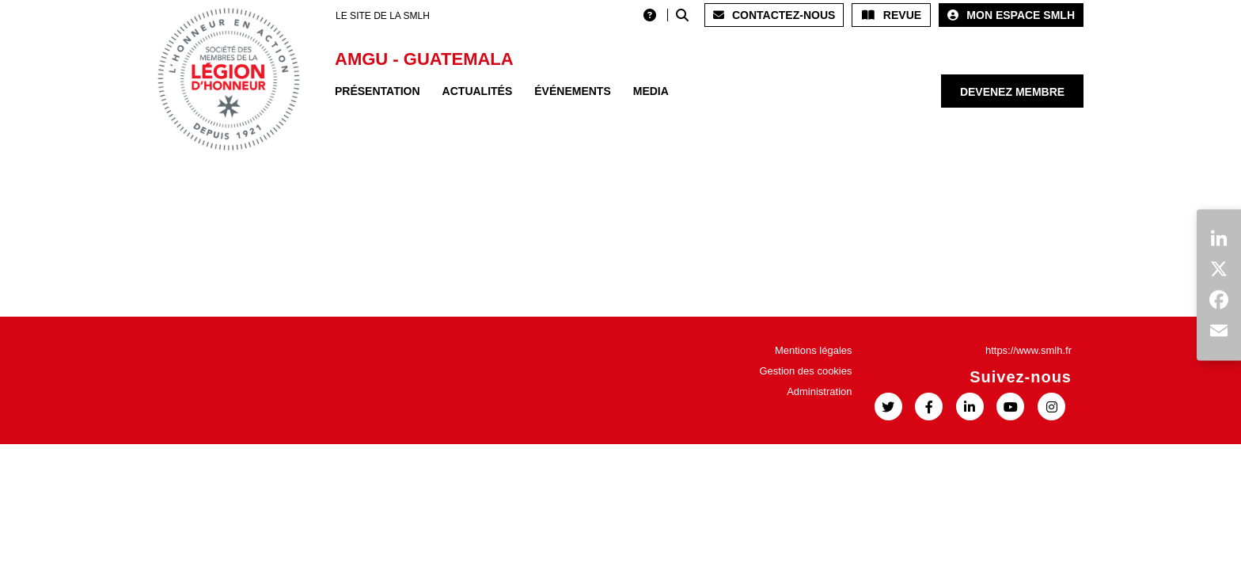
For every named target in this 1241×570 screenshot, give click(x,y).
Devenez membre (1012, 92)
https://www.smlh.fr (1028, 350)
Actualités (477, 91)
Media (651, 91)
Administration (819, 391)
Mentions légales (813, 350)
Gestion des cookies (805, 371)
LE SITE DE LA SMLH (383, 15)
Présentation (377, 91)
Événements (572, 91)
